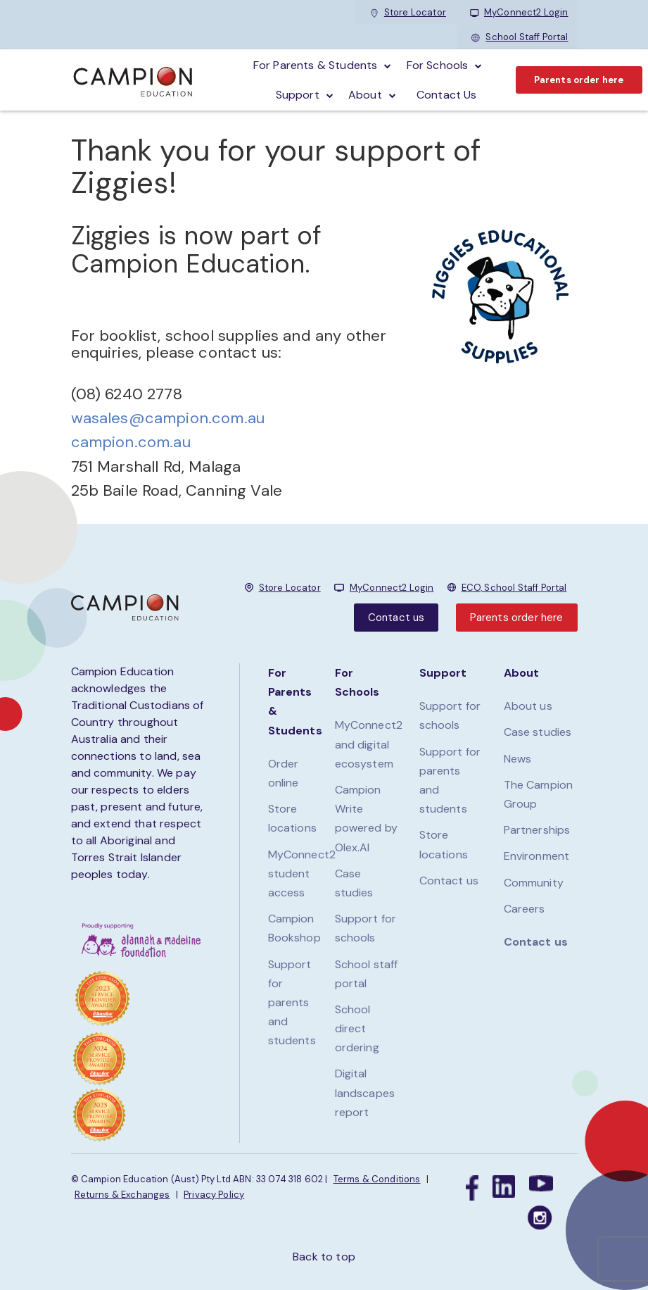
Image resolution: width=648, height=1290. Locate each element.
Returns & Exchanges (122, 1195)
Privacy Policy (214, 1195)
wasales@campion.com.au (168, 418)
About (365, 94)
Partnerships (537, 829)
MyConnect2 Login (519, 12)
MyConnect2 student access (302, 873)
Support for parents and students (292, 1002)
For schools (438, 65)
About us (528, 706)
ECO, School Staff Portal (514, 588)
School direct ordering (357, 1028)
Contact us (396, 617)
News (518, 758)
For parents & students (315, 65)
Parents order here (579, 80)
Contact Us (447, 94)
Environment (537, 855)
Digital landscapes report (365, 1092)
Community (534, 882)
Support (297, 94)
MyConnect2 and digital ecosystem (369, 744)
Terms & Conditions (377, 1179)
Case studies (538, 732)
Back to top (324, 1256)
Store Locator (408, 12)
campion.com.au (131, 442)
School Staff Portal (519, 37)
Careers (524, 908)
